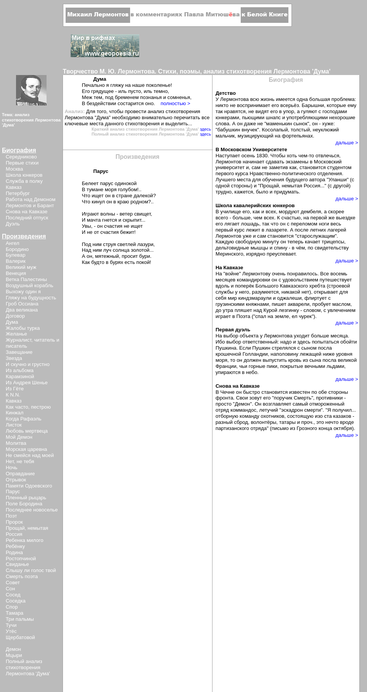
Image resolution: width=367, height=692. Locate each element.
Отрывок (16, 480)
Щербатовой (20, 637)
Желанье (16, 334)
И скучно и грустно (28, 364)
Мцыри (14, 655)
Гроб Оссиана (22, 304)
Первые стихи (22, 163)
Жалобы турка (23, 328)
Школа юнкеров (24, 175)
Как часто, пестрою (28, 407)
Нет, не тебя (20, 461)
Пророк (14, 522)
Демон (13, 649)
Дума (12, 322)
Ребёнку (15, 546)
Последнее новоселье (32, 510)
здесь (205, 129)
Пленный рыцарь (26, 497)
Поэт (11, 516)
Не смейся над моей (30, 455)
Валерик (16, 261)
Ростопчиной (21, 558)
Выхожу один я (23, 291)
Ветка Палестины (26, 279)
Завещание (19, 352)
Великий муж (21, 267)
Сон (10, 588)
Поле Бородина (24, 504)
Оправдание (20, 473)
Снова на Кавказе (26, 211)
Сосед (13, 595)
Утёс (11, 631)
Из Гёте (15, 389)
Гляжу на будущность (31, 297)
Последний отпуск (27, 218)
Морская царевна (26, 449)
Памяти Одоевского (29, 486)
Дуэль (13, 224)
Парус (13, 491)
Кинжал (14, 413)
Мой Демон (19, 437)
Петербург (18, 193)
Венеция (16, 273)
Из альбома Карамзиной (20, 373)
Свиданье (17, 564)
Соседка (16, 601)
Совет (13, 582)
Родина (14, 552)
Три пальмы (20, 619)
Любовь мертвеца (27, 431)
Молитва (16, 443)
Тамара (14, 613)
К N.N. (13, 395)
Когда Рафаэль (23, 419)
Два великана (22, 310)
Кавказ (14, 187)
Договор (15, 316)
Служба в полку (24, 181)
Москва (14, 169)
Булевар (16, 255)
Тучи (11, 625)
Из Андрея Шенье (27, 382)
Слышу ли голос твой (31, 570)
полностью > (175, 103)
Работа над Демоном (30, 199)
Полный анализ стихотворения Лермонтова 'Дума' (28, 667)
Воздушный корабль (29, 285)
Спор (12, 607)
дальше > (347, 142)
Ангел (12, 243)
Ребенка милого (24, 540)
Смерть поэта (22, 576)
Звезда (14, 358)
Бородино (17, 249)
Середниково (21, 157)
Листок (14, 425)
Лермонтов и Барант (30, 205)
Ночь (12, 467)
